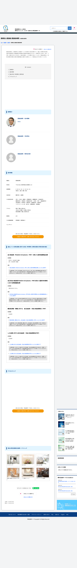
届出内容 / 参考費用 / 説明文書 (17, 74)
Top (1, 42)
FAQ (52, 514)
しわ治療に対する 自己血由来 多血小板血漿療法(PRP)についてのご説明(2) (25, 353)
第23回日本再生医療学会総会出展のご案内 (65, 490)
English (62, 514)
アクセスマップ (13, 76)
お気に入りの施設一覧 (47, 49)
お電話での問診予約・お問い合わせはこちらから (28, 236)
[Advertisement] (12, 12)
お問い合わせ (46, 514)
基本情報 (12, 72)
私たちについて (12, 514)
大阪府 (5, 42)
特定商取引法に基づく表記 (24, 514)
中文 (67, 514)
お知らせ (57, 514)
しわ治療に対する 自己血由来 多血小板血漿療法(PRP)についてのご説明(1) (25, 344)
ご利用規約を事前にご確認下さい (60, 31)
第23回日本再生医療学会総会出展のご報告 (65, 486)
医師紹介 (12, 69)
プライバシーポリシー (37, 514)
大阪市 (8, 42)
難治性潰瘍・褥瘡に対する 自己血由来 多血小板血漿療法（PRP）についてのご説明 (27, 320)
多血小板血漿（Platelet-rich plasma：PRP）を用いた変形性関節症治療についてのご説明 (28, 267)
